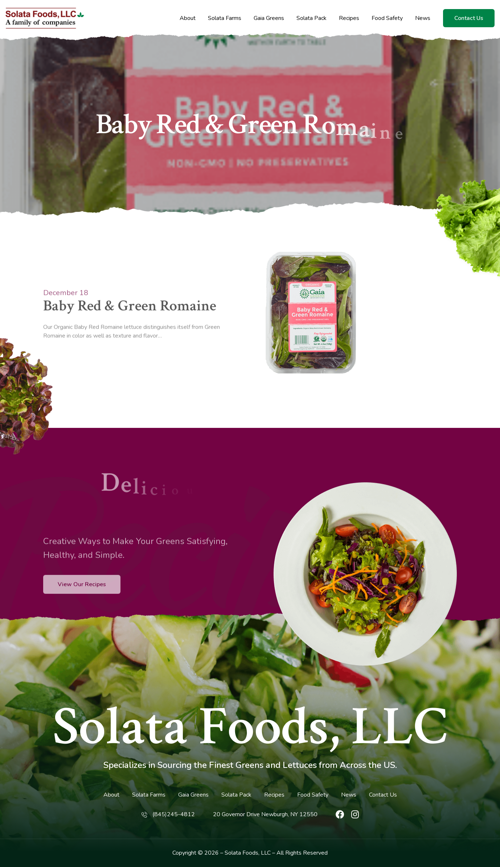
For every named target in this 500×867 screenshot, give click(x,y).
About (188, 18)
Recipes (349, 18)
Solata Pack (311, 18)
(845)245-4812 (173, 814)
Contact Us (468, 18)
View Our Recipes (82, 603)
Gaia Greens (269, 18)
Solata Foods (241, 853)
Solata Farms (224, 18)
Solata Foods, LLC (250, 727)
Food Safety (387, 18)
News (422, 18)
